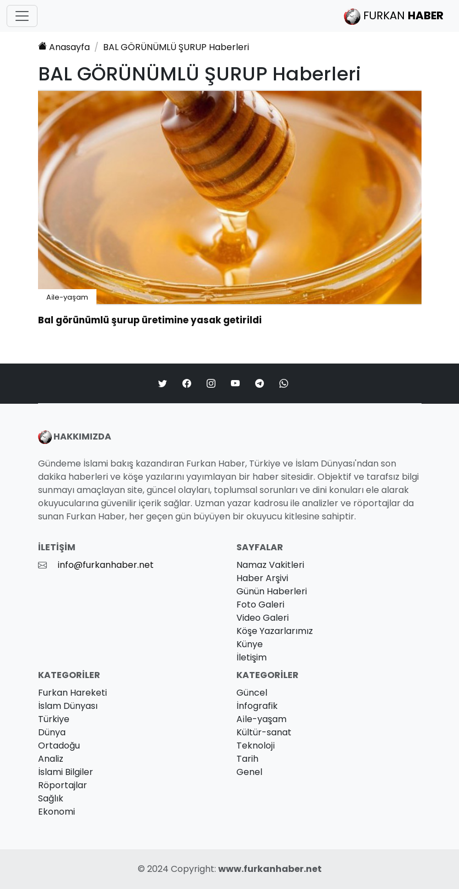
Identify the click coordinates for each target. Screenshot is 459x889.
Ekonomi (56, 811)
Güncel (251, 692)
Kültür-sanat (263, 732)
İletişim (251, 657)
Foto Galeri (260, 604)
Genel (249, 772)
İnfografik (257, 706)
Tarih (247, 758)
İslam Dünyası (68, 706)
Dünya (52, 732)
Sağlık (50, 798)
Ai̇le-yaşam (67, 297)
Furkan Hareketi (72, 692)
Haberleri (176, 47)
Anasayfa (64, 47)
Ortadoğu (59, 745)
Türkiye (53, 719)
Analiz (50, 758)
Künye (249, 644)
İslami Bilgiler (65, 772)
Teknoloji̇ (255, 745)
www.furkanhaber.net (270, 869)
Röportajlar (62, 785)
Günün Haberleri (271, 591)
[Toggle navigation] (22, 16)
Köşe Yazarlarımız (274, 631)
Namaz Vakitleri (270, 565)
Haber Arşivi (262, 578)
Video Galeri (262, 617)
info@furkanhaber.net (106, 565)
